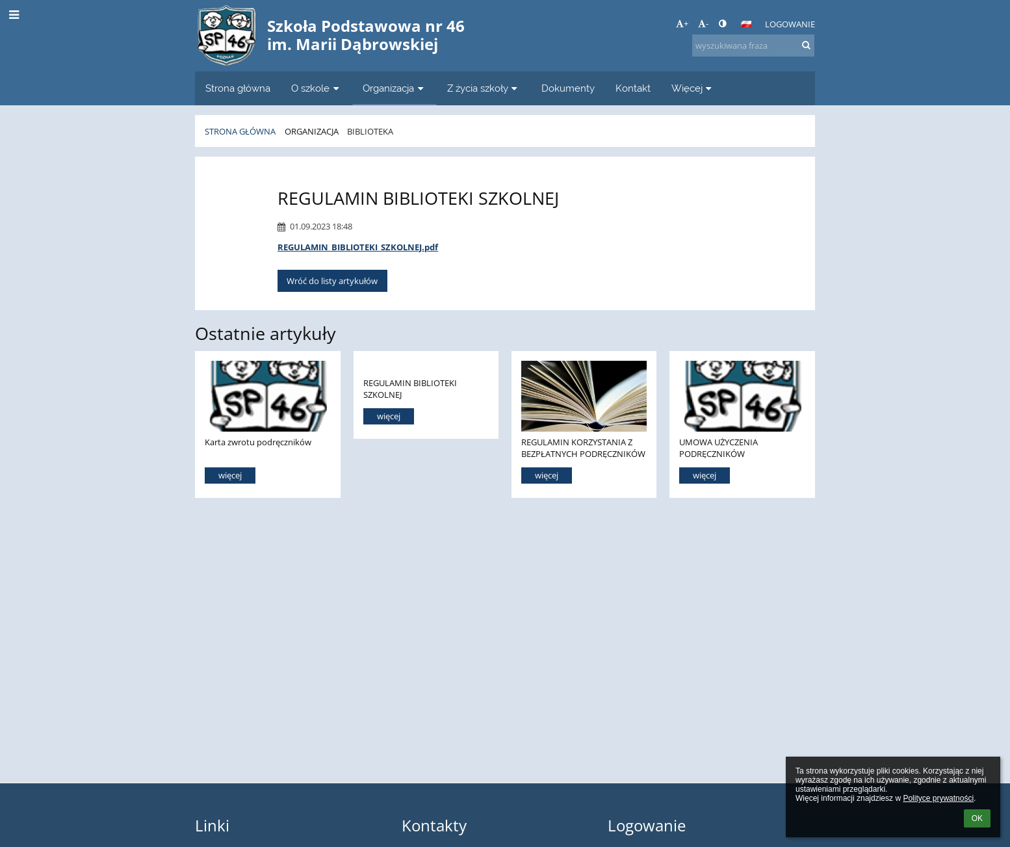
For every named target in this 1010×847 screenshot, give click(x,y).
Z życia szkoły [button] (484, 88)
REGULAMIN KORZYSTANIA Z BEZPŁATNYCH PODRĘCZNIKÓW (583, 447)
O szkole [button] (316, 88)
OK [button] (977, 818)
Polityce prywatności (938, 798)
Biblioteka (370, 131)
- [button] (703, 23)
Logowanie (790, 24)
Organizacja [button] (394, 88)
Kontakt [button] (633, 88)
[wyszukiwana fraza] (753, 45)
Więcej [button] (693, 88)
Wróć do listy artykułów (332, 281)
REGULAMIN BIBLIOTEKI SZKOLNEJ (410, 388)
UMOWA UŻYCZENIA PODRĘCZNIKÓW (718, 447)
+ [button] (682, 23)
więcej (230, 475)
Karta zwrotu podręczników (258, 442)
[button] (746, 24)
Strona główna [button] (237, 88)
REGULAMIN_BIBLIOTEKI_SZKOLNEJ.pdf (358, 247)
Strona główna (240, 131)
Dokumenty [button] (568, 88)
